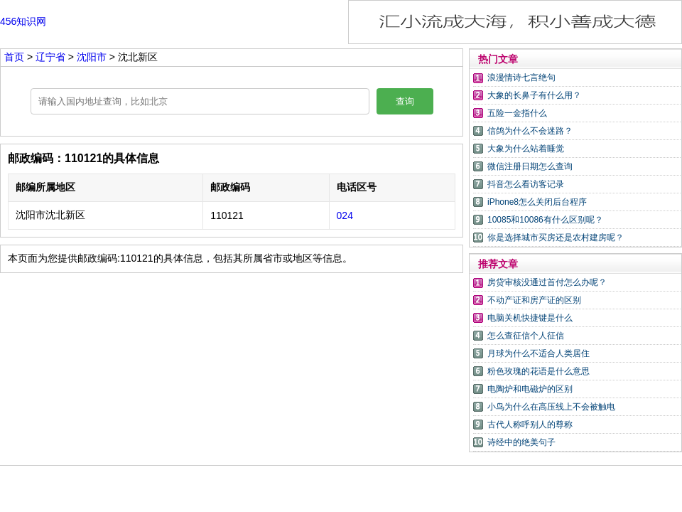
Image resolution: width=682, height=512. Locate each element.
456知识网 (23, 21)
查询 (405, 101)
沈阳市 (92, 57)
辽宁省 (50, 57)
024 (345, 215)
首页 (14, 57)
